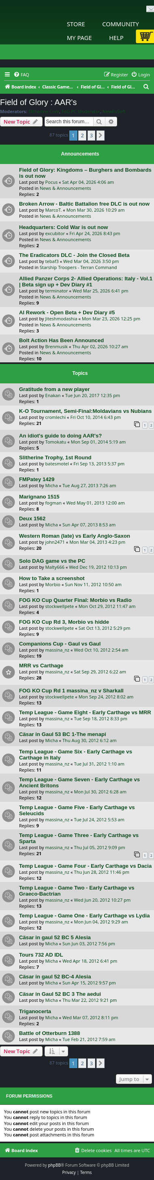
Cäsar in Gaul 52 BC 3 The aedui (60, 994)
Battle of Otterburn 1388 (49, 1033)
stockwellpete (59, 606)
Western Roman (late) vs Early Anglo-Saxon (74, 536)
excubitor (55, 233)
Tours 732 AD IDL (41, 955)
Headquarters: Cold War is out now (63, 227)
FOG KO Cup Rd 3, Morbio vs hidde (64, 622)
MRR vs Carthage (41, 666)
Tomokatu (55, 442)
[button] (100, 135)
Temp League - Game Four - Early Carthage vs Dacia (85, 866)
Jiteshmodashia (61, 319)
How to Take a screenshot (52, 578)
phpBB (54, 1165)
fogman (53, 503)
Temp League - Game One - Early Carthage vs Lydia (84, 916)
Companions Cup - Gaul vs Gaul (60, 644)
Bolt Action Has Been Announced (61, 340)
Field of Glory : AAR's (38, 102)
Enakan (53, 395)
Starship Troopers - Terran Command (78, 267)
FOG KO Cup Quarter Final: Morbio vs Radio (75, 600)
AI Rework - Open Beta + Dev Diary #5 (67, 312)
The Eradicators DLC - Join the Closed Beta (74, 255)
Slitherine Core (43, 111)
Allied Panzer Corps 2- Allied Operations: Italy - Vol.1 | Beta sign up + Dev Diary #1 (85, 282)
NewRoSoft (114, 111)
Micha (51, 485)
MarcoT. (53, 210)
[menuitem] (21, 75)
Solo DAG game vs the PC (52, 561)
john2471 (55, 542)
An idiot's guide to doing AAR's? (60, 436)
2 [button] (82, 135)
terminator (56, 291)
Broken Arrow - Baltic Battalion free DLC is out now (84, 204)
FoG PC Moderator (81, 111)
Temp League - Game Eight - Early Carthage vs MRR (85, 712)
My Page (79, 38)
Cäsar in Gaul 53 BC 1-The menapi (62, 734)
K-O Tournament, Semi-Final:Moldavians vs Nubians (85, 411)
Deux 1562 (32, 518)
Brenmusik (56, 346)
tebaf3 (52, 261)
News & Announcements (65, 188)
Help (116, 38)
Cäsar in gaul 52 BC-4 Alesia (55, 977)
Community (120, 24)
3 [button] (91, 135)
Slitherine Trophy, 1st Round (55, 457)
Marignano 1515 (39, 497)
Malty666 (54, 567)
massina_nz (57, 650)
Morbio (52, 584)
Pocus (51, 182)
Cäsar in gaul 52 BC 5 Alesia (55, 937)
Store (76, 24)
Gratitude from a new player (54, 389)
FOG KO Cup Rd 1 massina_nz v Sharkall (71, 691)
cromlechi (55, 417)
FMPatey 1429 (36, 479)
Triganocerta (35, 1011)
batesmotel (57, 464)
